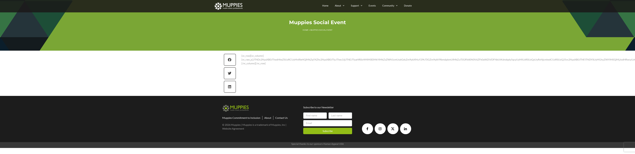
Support (356, 5)
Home (325, 5)
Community (390, 5)
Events (372, 5)
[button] (230, 60)
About (339, 5)
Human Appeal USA (333, 143)
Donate (408, 5)
